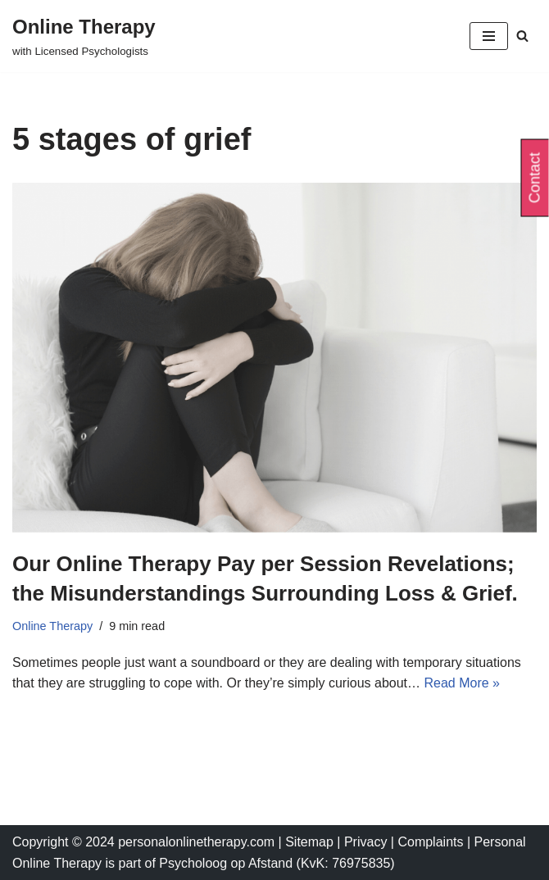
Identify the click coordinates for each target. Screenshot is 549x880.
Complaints (431, 842)
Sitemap (309, 842)
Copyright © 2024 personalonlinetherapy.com (143, 842)
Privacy (367, 842)
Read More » (462, 683)
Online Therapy (52, 626)
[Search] (522, 35)
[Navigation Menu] (489, 36)
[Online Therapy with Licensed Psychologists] (84, 36)
